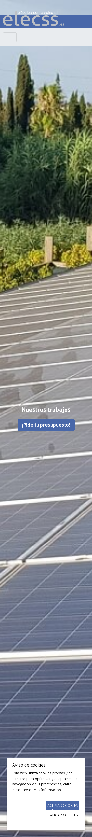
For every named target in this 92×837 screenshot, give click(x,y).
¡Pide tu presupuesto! (46, 425)
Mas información (47, 790)
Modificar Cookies (60, 815)
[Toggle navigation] (10, 37)
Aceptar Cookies (62, 806)
